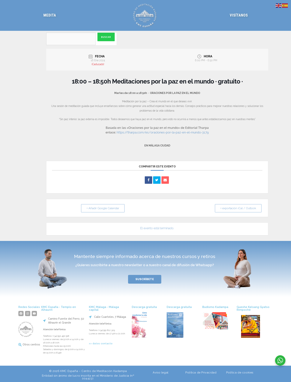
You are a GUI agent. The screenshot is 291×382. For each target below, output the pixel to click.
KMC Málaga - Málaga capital (104, 308)
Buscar (106, 37)
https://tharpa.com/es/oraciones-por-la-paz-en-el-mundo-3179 (163, 132)
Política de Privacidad (200, 372)
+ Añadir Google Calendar (102, 208)
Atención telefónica (54, 329)
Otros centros (31, 344)
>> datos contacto (101, 343)
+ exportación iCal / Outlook (238, 208)
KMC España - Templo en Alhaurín (58, 308)
